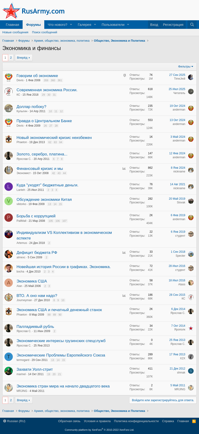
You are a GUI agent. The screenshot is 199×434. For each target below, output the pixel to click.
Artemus (22, 243)
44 (64, 173)
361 (60, 80)
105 (51, 220)
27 (50, 125)
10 (50, 111)
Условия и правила (97, 421)
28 (56, 125)
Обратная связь (69, 421)
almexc (21, 257)
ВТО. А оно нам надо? (37, 295)
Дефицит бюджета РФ (37, 252)
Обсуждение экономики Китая (44, 199)
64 (60, 142)
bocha (20, 271)
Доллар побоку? (31, 106)
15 (60, 204)
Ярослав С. (24, 159)
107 (64, 220)
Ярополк (179, 329)
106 (57, 220)
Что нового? (57, 25)
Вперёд (22, 57)
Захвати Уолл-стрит (35, 369)
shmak (181, 372)
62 (49, 142)
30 (49, 94)
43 (59, 173)
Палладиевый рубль (35, 326)
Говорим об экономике (37, 76)
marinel (21, 374)
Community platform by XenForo (99, 429)
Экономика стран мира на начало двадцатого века (63, 386)
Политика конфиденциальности (136, 421)
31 (54, 94)
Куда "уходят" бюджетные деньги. (47, 185)
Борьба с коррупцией (36, 216)
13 (49, 204)
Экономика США (32, 281)
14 (55, 204)
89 (54, 314)
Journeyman (24, 300)
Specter (180, 255)
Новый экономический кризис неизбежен (54, 137)
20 (54, 374)
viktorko (21, 204)
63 (55, 142)
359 (46, 80)
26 (45, 125)
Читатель (179, 93)
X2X (182, 358)
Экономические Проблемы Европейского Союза (61, 355)
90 (59, 314)
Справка (168, 421)
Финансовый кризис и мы (40, 168)
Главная (12, 25)
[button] (71, 24)
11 (56, 111)
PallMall (21, 220)
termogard (23, 360)
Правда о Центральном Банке (44, 121)
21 (59, 374)
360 (53, 80)
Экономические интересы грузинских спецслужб (61, 341)
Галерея (84, 25)
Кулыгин (22, 111)
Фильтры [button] (184, 66)
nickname (179, 171)
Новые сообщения (15, 32)
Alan (19, 286)
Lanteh (21, 190)
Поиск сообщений (44, 32)
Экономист (24, 173)
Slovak (181, 202)
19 (48, 374)
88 (49, 314)
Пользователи (113, 25)
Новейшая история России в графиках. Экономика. (64, 267)
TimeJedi (179, 78)
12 (61, 111)
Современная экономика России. (47, 90)
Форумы (33, 25)
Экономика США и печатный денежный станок (59, 310)
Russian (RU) (14, 421)
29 (43, 94)
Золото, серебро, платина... (42, 154)
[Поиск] (192, 24)
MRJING (22, 391)
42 (53, 173)
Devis (20, 80)
